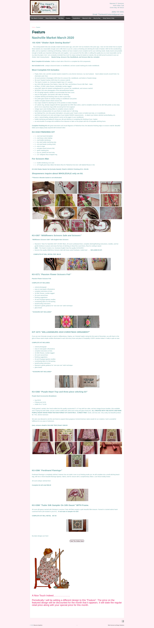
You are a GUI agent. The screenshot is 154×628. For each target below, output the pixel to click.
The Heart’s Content (37, 18)
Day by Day (97, 18)
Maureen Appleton (37, 625)
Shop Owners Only (108, 18)
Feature (68, 18)
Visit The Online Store (77, 541)
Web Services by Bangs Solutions (116, 625)
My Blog (60, 18)
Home (33, 27)
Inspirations (76, 18)
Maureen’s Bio (86, 18)
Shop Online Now (50, 18)
